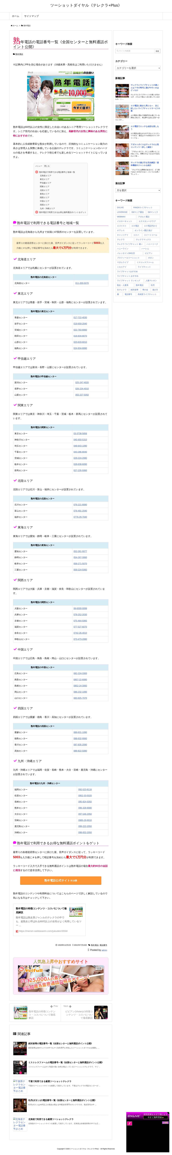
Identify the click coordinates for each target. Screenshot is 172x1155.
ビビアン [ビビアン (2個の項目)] (148, 253)
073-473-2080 (80, 639)
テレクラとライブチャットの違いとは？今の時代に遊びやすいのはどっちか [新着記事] (145, 87)
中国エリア (44, 201)
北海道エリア (45, 176)
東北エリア (44, 179)
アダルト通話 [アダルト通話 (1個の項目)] (143, 217)
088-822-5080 (80, 751)
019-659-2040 (80, 324)
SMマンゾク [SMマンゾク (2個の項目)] (153, 212)
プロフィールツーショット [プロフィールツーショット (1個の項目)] (128, 258)
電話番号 (103, 945)
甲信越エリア (45, 183)
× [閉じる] (169, 1112)
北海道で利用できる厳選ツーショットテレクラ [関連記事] (51, 1119)
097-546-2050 (85, 814)
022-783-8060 (80, 330)
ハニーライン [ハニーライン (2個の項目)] (122, 249)
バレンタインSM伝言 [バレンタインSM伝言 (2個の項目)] (126, 253)
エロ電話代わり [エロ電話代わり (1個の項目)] (150, 226)
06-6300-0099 (80, 608)
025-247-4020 (82, 382)
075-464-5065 (80, 621)
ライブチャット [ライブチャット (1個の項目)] (144, 267)
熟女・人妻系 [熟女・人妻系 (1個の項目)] (122, 285)
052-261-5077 (80, 551)
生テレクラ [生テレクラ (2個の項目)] (121, 290)
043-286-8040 (80, 452)
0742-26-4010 (80, 633)
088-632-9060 (80, 738)
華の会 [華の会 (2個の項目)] (145, 290)
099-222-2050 (85, 826)
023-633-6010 (80, 342)
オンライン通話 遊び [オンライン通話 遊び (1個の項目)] (143, 230)
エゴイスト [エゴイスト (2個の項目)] (121, 226)
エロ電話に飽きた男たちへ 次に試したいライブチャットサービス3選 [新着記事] (145, 108)
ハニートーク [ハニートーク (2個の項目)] (152, 244)
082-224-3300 (80, 673)
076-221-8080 (80, 505)
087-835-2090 (80, 745)
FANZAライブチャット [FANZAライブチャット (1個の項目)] (143, 207)
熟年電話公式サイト (60, 880)
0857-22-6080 (80, 679)
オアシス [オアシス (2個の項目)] (121, 230)
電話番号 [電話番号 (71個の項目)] (128, 294)
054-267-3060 (80, 557)
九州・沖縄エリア (47, 208)
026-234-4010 (82, 389)
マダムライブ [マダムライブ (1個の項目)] (122, 262)
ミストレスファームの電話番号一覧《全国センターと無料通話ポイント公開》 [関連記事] (66, 1062)
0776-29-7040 (80, 517)
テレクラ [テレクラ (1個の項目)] (121, 239)
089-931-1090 (80, 732)
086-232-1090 (80, 692)
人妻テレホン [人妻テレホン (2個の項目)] (151, 280)
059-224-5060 (80, 570)
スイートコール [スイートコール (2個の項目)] (150, 235)
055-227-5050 (82, 395)
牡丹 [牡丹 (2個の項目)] (153, 285)
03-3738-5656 (80, 433)
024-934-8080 (80, 348)
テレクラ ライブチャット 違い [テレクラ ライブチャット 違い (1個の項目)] (130, 244)
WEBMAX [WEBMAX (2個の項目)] (121, 217)
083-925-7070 (80, 698)
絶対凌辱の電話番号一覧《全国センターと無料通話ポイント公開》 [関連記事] (60, 1043)
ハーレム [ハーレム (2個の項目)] (145, 249)
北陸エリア (44, 190)
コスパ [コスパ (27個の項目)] (136, 235)
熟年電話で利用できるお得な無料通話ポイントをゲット (62, 212)
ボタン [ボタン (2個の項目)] (151, 258)
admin (104, 950)
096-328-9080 (85, 808)
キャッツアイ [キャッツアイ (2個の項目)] (122, 235)
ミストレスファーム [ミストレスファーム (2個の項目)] (145, 262)
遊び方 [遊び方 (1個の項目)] (155, 290)
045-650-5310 (80, 440)
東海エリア (44, 194)
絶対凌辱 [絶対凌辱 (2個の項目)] (134, 290)
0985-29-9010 (85, 820)
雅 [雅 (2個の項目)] (118, 294)
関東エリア (44, 186)
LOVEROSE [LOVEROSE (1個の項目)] (122, 212)
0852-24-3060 (80, 686)
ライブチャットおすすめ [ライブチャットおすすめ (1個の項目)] (127, 271)
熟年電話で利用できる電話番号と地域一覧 (57, 172)
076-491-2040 (80, 511)
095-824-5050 (85, 802)
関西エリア (44, 197)
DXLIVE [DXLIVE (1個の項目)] (120, 207)
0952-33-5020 (85, 795)
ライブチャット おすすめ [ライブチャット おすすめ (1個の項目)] (127, 276)
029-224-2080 (80, 458)
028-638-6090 (80, 464)
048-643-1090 (80, 446)
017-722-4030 (80, 317)
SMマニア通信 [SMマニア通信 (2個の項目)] (137, 212)
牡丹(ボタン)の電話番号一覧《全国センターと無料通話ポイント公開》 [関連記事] (62, 1100)
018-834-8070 (80, 336)
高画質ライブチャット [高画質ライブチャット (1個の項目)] (147, 294)
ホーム (15, 26)
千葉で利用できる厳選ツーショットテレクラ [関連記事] (49, 1081)
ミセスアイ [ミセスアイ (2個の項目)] (121, 267)
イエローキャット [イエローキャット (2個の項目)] (124, 221)
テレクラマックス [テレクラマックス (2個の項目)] (143, 239)
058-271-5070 (80, 563)
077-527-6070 (80, 627)
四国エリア (44, 205)
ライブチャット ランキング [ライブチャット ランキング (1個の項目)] (128, 280)
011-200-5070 (82, 283)
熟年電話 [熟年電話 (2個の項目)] (139, 285)
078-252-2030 (80, 614)
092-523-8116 (85, 789)
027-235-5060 (80, 470)
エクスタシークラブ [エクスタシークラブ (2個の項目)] (147, 221)
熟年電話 (27, 26)
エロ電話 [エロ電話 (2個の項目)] (135, 226)
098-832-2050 (85, 832)
